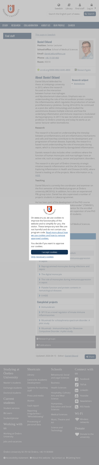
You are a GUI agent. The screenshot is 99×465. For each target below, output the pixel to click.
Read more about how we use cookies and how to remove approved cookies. (49, 235)
